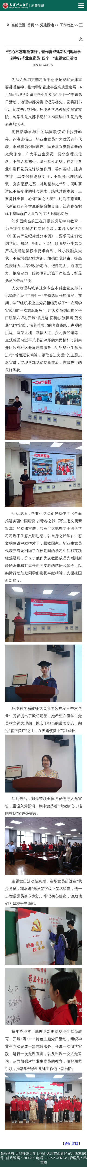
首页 (30, 25)
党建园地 (47, 25)
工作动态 (67, 25)
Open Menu (81, 5)
